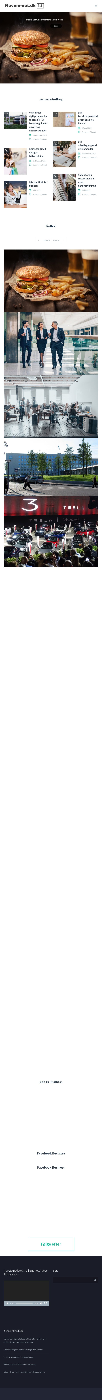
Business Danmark (89, 157)
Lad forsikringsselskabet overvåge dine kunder (23, 1349)
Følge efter (51, 1244)
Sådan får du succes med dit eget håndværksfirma (24, 1372)
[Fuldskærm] (45, 1303)
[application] (26, 1293)
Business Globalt (40, 139)
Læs (56, 26)
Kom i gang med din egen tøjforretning (37, 152)
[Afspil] (7, 1303)
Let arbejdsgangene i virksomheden (87, 145)
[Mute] (41, 1303)
